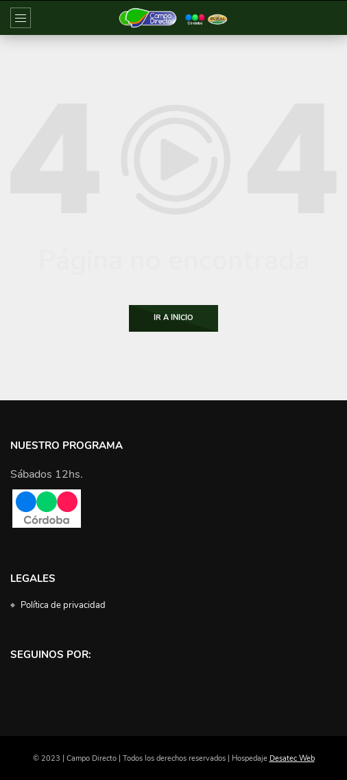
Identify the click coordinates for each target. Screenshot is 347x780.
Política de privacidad (63, 605)
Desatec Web (292, 758)
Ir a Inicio (173, 318)
